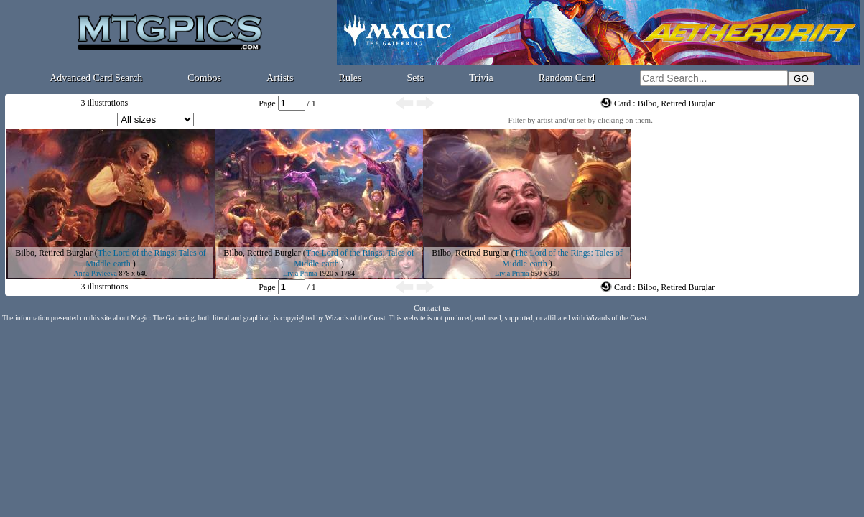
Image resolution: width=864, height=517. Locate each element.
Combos (204, 78)
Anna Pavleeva (95, 273)
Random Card (567, 78)
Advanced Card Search (96, 78)
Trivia (481, 78)
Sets (415, 78)
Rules (350, 78)
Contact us (432, 308)
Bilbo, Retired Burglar (53, 253)
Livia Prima (300, 273)
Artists (279, 78)
